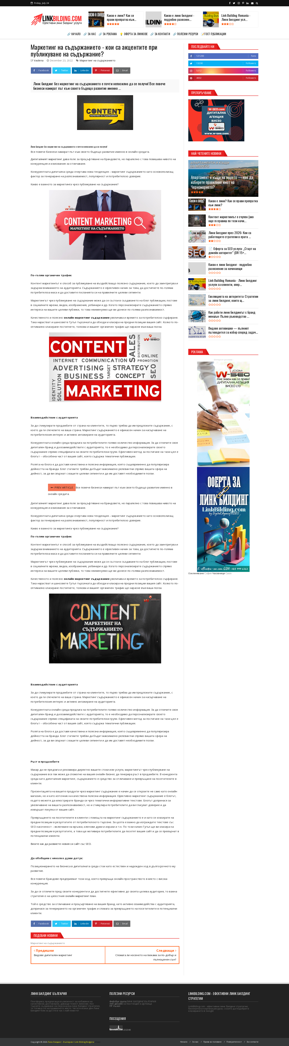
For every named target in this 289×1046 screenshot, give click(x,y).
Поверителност (234, 1042)
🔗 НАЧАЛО (74, 34)
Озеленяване (196, 573)
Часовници (218, 573)
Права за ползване (212, 1042)
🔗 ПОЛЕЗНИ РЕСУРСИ (185, 34)
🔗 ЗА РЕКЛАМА (108, 34)
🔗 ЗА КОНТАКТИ (160, 34)
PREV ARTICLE (62, 487)
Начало (183, 1042)
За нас (195, 1042)
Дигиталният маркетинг (47, 159)
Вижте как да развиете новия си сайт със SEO (61, 844)
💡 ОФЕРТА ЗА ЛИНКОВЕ (133, 34)
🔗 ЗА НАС (89, 34)
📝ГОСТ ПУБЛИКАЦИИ (213, 34)
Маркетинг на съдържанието (98, 60)
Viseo (97, 1042)
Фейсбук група (117, 1001)
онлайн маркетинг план (80, 896)
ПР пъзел (114, 1006)
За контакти (252, 1042)
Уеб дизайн (116, 1003)
